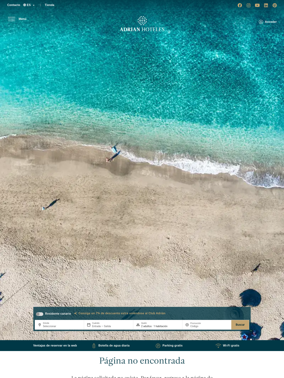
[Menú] (11, 19)
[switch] (39, 314)
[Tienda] (40, 5)
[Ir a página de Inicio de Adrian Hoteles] (142, 24)
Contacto (13, 5)
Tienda (49, 5)
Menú (22, 18)
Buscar (240, 324)
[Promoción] (199, 326)
